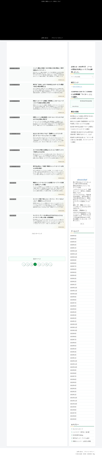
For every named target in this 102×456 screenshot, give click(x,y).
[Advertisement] (37, 54)
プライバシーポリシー (89, 451)
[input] (82, 76)
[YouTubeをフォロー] (83, 224)
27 (46, 264)
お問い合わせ (80, 451)
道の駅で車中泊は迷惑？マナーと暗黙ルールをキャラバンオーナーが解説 (81, 128)
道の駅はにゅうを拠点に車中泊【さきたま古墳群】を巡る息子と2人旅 (81, 117)
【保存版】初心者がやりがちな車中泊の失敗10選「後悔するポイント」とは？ (81, 133)
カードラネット (77, 86)
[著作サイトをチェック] (81, 224)
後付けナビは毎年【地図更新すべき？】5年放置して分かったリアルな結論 (82, 122)
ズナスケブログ (82, 180)
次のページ (37, 259)
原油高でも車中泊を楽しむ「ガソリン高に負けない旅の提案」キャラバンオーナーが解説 (81, 140)
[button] (92, 77)
